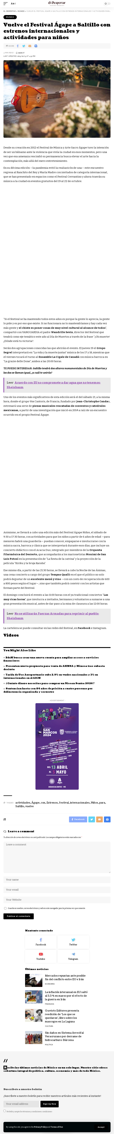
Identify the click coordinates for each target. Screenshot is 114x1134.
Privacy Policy (40, 1127)
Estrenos (52, 802)
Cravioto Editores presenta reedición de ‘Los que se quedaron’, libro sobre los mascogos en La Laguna (62, 1016)
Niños (94, 802)
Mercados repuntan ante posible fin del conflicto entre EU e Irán (65, 977)
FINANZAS (49, 1004)
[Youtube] (41, 956)
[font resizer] (13, 3)
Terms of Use (57, 1127)
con (43, 802)
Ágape (35, 802)
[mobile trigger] (6, 3)
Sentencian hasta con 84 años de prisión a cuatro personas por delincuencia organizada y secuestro (48, 690)
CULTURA (49, 1026)
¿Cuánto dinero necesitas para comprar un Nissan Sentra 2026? (50, 683)
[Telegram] (73, 956)
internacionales (80, 802)
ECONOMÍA (50, 984)
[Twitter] (73, 942)
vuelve (29, 806)
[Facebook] (41, 942)
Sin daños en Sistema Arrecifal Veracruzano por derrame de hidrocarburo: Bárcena (64, 1036)
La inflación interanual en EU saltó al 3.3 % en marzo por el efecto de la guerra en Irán (66, 996)
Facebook (84, 628)
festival (64, 802)
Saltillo (19, 806)
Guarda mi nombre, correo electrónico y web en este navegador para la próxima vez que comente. (46, 908)
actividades (22, 802)
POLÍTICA (49, 1045)
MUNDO (10, 17)
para (102, 802)
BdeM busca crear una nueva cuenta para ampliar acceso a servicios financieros (51, 659)
